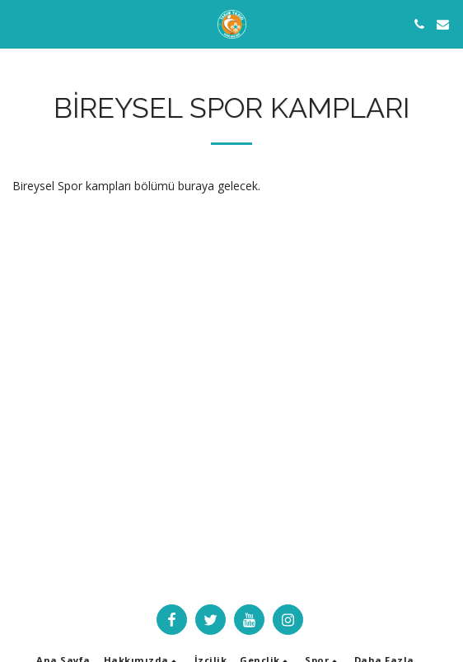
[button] (18, 23)
